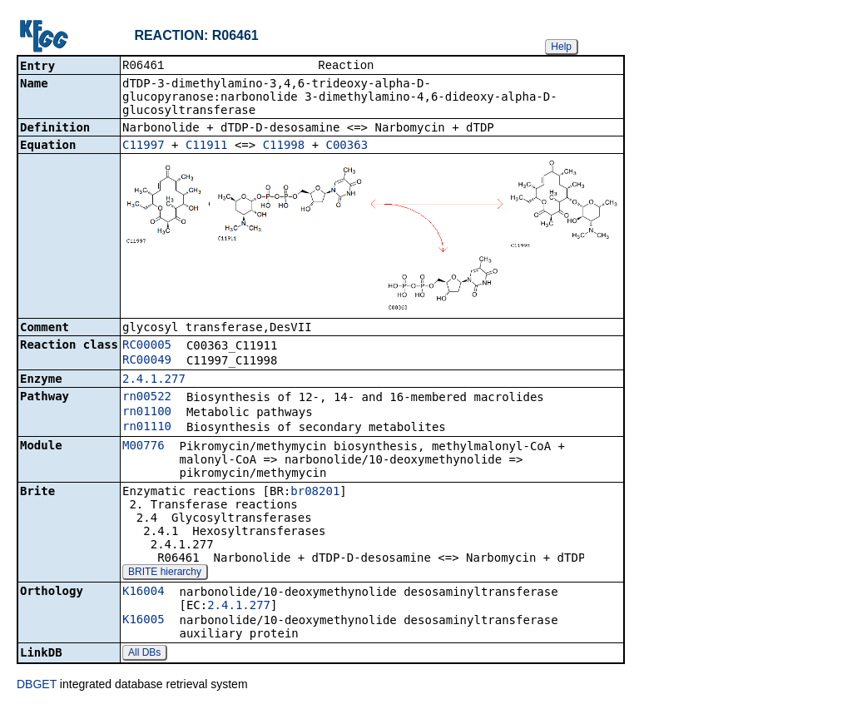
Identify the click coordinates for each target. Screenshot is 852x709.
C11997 (143, 146)
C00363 (347, 146)
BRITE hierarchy (164, 573)
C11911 (207, 146)
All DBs (144, 654)
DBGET (37, 685)
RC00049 (146, 361)
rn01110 (146, 427)
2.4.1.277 (154, 380)
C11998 (284, 146)
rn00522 (146, 397)
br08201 (314, 492)
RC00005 (146, 346)
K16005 (143, 620)
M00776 (143, 447)
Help (561, 46)
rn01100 (146, 412)
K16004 (143, 592)
